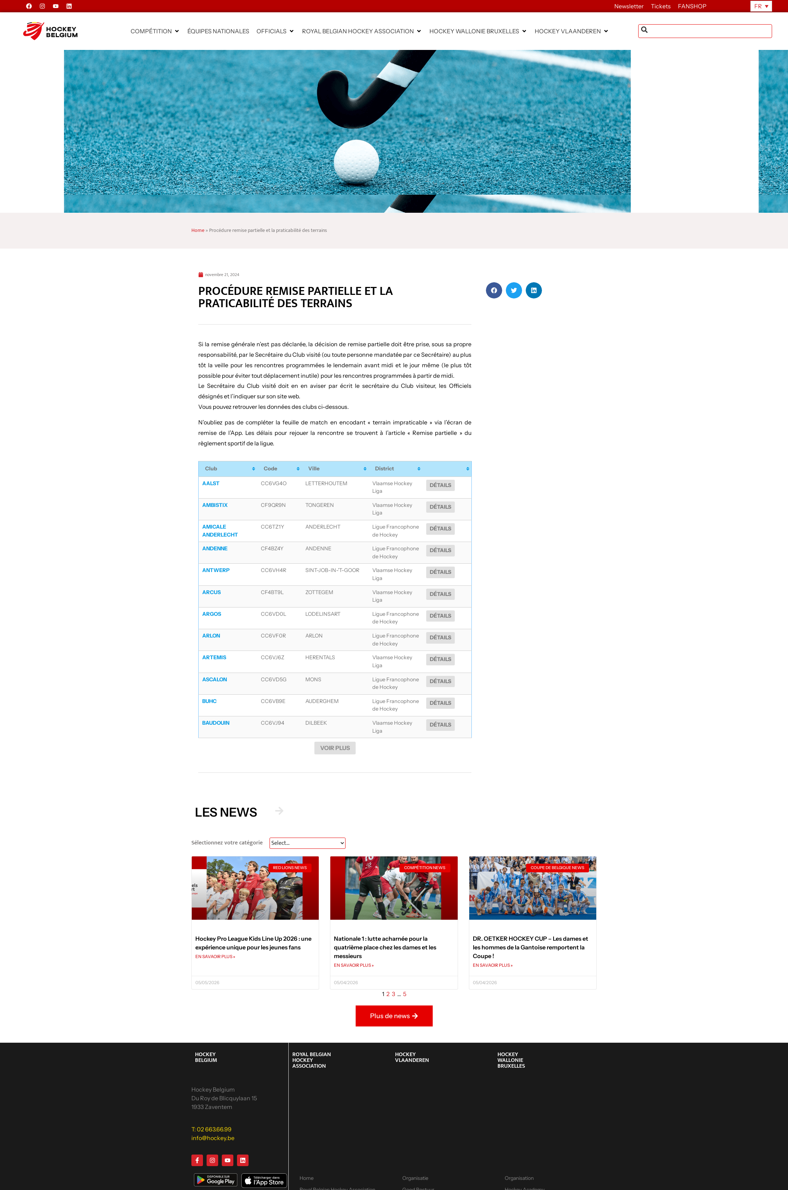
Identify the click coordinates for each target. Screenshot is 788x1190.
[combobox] (705, 31)
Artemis (214, 641)
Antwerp (216, 562)
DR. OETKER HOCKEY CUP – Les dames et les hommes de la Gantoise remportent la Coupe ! (530, 922)
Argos (211, 597)
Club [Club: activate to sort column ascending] (211, 468)
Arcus (211, 579)
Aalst (211, 483)
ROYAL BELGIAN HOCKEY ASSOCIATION (311, 1035)
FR (758, 6)
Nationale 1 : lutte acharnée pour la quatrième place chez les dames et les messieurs (385, 922)
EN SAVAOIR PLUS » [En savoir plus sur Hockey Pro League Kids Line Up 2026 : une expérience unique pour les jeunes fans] (215, 931)
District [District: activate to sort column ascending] (378, 468)
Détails (453, 485)
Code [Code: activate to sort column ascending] (275, 468)
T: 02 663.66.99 (211, 1104)
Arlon (211, 619)
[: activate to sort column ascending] (454, 469)
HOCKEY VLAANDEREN (412, 1032)
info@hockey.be (212, 1112)
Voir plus (335, 723)
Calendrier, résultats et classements (325, 1180)
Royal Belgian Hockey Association (337, 1164)
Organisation (519, 1153)
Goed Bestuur (418, 1164)
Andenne (215, 540)
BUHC (209, 680)
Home (197, 230)
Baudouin (215, 702)
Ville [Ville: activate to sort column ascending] (307, 468)
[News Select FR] (308, 817)
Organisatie (415, 1153)
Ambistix (215, 500)
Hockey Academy (422, 1176)
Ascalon (214, 658)
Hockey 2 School (523, 1176)
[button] (155, 31)
